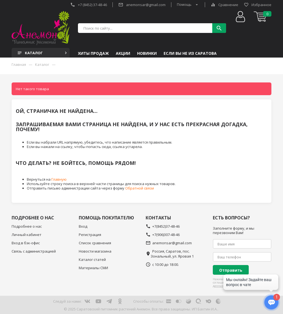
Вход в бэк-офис (26, 242)
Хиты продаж (93, 53)
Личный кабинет (26, 234)
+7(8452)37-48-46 (163, 226)
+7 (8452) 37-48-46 (88, 4)
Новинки (147, 53)
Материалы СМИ (93, 267)
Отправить (230, 270)
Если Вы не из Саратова (190, 53)
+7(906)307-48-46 (163, 234)
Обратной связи (139, 188)
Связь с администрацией (34, 251)
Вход (83, 226)
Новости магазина (95, 251)
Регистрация (90, 234)
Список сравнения (95, 242)
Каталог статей (92, 259)
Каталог (42, 52)
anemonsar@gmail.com (142, 4)
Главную (59, 179)
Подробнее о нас (27, 226)
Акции (123, 53)
